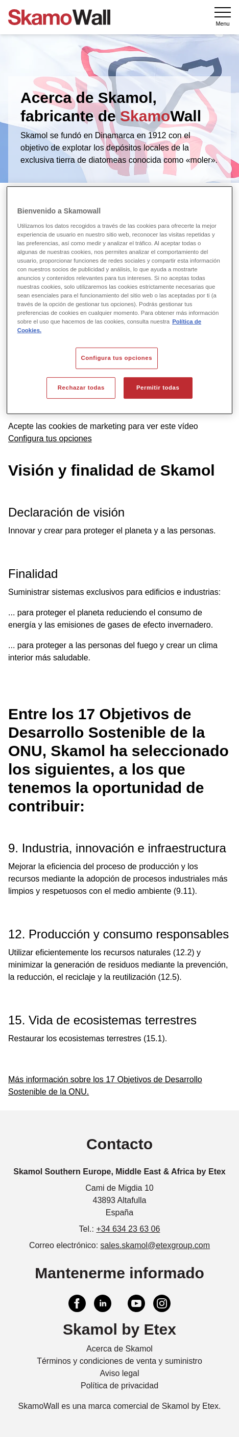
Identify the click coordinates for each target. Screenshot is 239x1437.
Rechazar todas (81, 387)
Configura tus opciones (50, 438)
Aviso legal (119, 1373)
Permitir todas (157, 387)
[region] (119, 300)
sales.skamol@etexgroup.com (155, 1245)
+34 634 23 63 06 (128, 1229)
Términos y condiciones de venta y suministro (119, 1361)
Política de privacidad (119, 1385)
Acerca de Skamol (119, 1348)
